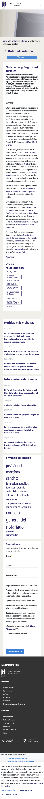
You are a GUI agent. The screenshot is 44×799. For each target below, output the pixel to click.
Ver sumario (10, 278)
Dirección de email (12, 596)
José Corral (17, 261)
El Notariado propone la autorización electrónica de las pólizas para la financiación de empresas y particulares (21, 387)
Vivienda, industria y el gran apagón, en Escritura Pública (21, 437)
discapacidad (12, 555)
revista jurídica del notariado (13, 309)
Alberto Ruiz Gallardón (28, 173)
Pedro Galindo (18, 270)
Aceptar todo (26, 790)
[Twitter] (11, 293)
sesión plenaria (12, 305)
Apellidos (9, 586)
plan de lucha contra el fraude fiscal (22, 242)
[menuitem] (9, 708)
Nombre (9, 577)
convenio (11, 520)
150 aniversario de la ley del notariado (13, 314)
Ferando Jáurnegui (18, 259)
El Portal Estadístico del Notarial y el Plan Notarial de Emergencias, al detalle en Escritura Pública (22, 414)
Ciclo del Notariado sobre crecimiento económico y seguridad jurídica (20, 212)
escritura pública (13, 301)
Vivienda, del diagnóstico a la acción (20, 426)
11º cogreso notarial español (13, 297)
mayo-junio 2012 (12, 319)
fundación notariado (15, 508)
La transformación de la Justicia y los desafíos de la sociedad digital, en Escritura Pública (20, 451)
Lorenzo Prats (20, 273)
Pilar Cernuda (31, 259)
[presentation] (23, 662)
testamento (10, 552)
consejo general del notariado (16, 540)
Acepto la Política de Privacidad (17, 654)
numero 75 (10, 327)
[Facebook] (7, 293)
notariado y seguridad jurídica (13, 323)
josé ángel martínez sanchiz (14, 493)
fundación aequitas (17, 504)
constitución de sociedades (18, 527)
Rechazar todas (9, 794)
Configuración (8, 790)
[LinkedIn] (15, 293)
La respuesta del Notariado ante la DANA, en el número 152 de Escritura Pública (20, 466)
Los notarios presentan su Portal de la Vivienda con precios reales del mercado (21, 374)
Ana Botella (24, 185)
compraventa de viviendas (18, 524)
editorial (9, 154)
